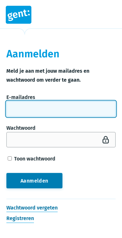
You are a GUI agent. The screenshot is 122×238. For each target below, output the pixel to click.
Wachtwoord (21, 128)
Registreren (20, 219)
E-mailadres (20, 97)
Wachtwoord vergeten (32, 208)
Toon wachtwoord (31, 159)
